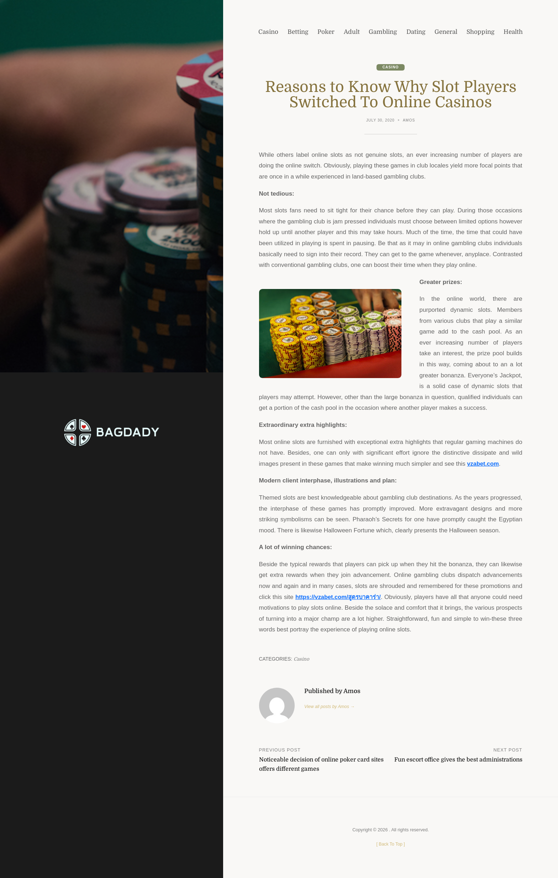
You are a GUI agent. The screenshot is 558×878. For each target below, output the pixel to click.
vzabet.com (483, 464)
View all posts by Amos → (330, 707)
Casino (390, 67)
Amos (409, 121)
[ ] (390, 844)
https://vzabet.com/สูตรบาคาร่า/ (343, 597)
